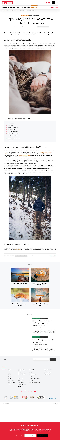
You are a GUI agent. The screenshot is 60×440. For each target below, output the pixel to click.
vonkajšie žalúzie (7, 188)
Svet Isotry (32, 403)
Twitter (55, 290)
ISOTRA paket (20, 417)
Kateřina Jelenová (16, 26)
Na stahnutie (32, 405)
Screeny (9, 413)
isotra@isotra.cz (47, 405)
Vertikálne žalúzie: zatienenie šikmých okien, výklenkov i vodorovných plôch (42, 357)
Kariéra (31, 407)
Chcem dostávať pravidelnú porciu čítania (18, 393)
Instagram (46, 2)
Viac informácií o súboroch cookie (35, 429)
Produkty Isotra (54, 7)
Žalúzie (9, 403)
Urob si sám (20, 7)
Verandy (9, 411)
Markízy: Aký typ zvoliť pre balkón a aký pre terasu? (41, 375)
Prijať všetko (42, 435)
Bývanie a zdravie (41, 26)
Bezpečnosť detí (33, 409)
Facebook (50, 290)
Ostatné (9, 418)
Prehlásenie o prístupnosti (35, 413)
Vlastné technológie (22, 405)
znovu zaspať (17, 284)
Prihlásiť (53, 393)
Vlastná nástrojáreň (21, 403)
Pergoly (9, 407)
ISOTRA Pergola (21, 421)
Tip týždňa (4, 7)
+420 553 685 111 (48, 403)
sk (52, 2)
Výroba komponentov (22, 407)
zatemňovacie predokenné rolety (45, 186)
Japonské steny (11, 415)
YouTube (49, 2)
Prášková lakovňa (21, 409)
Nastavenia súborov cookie (35, 416)
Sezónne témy (34, 7)
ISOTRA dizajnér (21, 415)
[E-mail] (41, 393)
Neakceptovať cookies (30, 435)
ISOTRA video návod (22, 419)
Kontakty (31, 415)
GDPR (31, 411)
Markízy (9, 409)
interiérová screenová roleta (24, 189)
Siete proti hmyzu (11, 416)
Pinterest (53, 290)
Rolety (9, 405)
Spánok (47, 26)
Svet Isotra (27, 7)
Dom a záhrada (11, 7)
